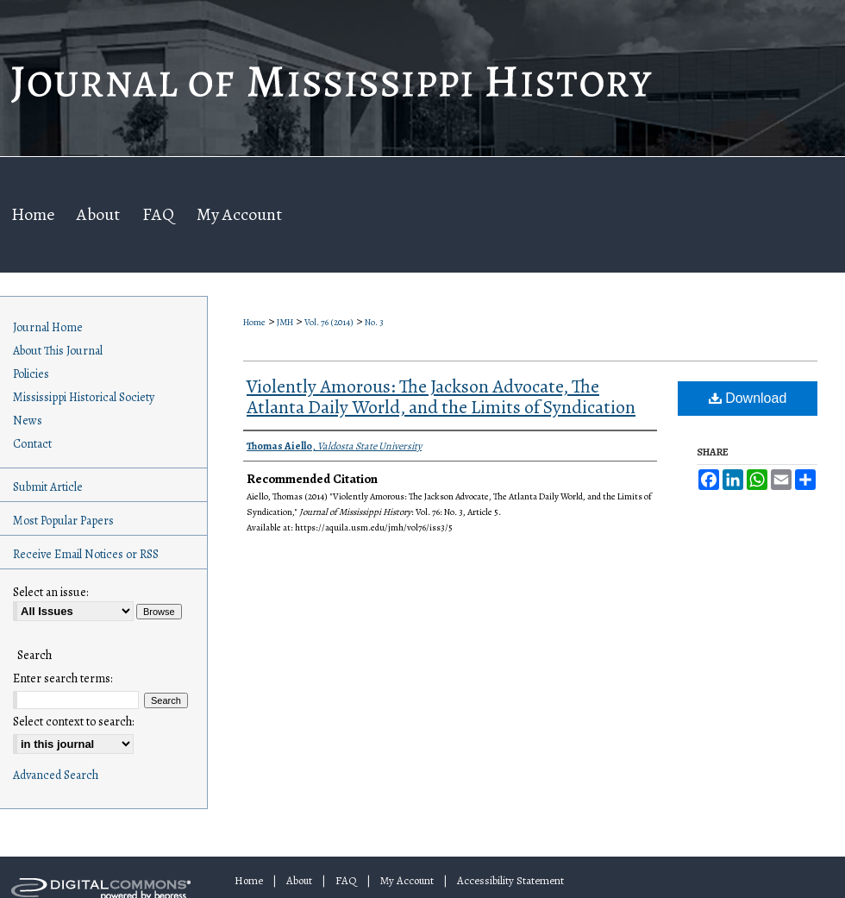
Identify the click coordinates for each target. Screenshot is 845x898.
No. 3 (374, 322)
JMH (285, 322)
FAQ (346, 880)
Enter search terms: (62, 678)
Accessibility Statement (510, 880)
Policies (31, 374)
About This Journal (58, 350)
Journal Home (48, 327)
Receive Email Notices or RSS (86, 554)
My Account (407, 880)
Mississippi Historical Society (83, 397)
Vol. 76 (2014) (329, 322)
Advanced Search (55, 775)
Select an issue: (50, 592)
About (299, 880)
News (27, 420)
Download (748, 398)
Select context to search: (73, 721)
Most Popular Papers (63, 520)
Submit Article (48, 487)
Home (254, 322)
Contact (32, 444)
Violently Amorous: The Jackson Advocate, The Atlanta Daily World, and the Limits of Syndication (441, 397)
